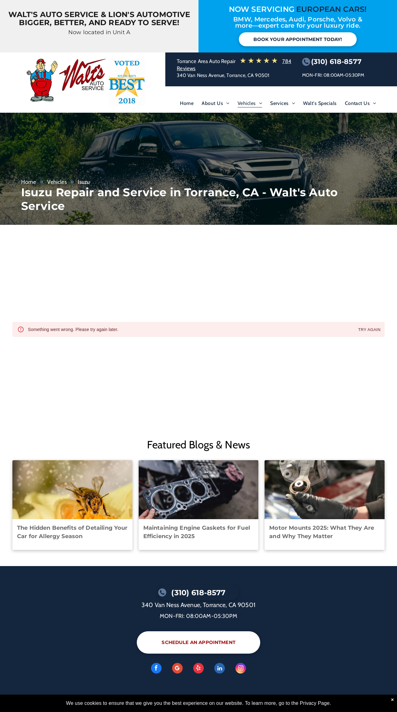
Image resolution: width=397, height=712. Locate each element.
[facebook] (156, 669)
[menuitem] (187, 105)
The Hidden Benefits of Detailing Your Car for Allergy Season (72, 532)
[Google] (177, 669)
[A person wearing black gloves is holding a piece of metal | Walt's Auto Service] (325, 489)
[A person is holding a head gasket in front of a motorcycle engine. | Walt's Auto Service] (199, 489)
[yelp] (198, 669)
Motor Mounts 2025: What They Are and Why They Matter (321, 532)
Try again (369, 330)
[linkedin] (219, 669)
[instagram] (240, 669)
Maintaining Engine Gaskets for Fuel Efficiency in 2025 (196, 532)
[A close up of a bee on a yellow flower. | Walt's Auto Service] (72, 489)
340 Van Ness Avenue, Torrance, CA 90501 (223, 75)
